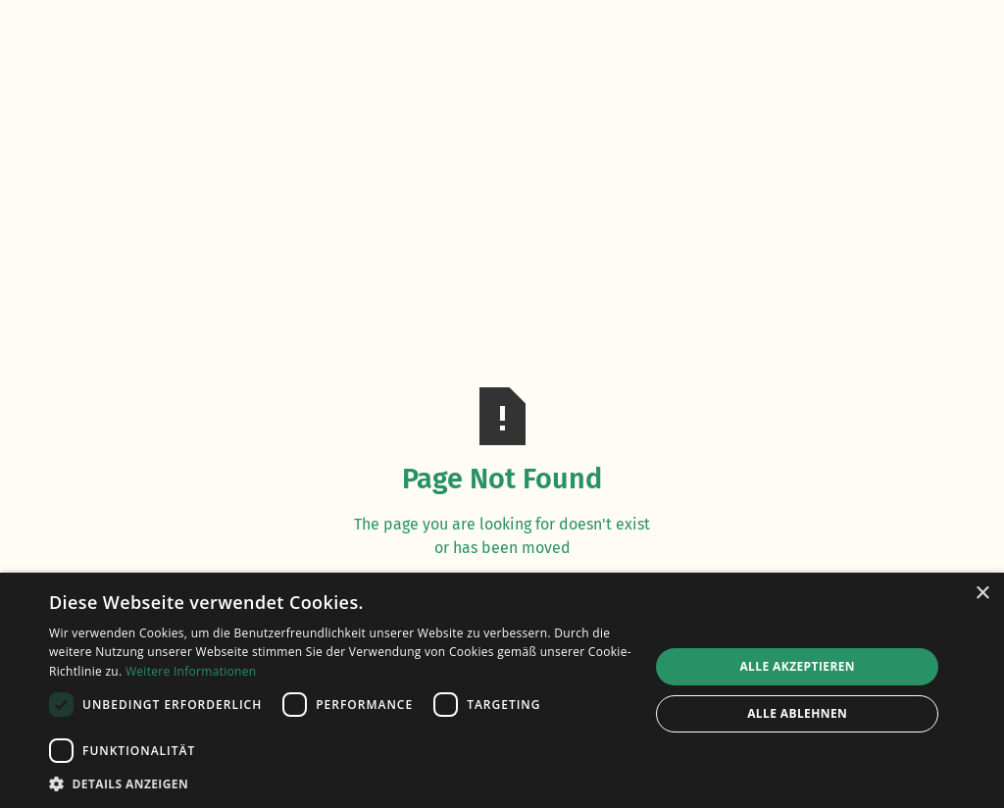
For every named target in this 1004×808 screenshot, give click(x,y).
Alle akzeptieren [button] (797, 666)
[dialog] (502, 690)
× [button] (982, 593)
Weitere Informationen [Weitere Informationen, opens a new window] (191, 671)
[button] (340, 783)
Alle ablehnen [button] (797, 713)
